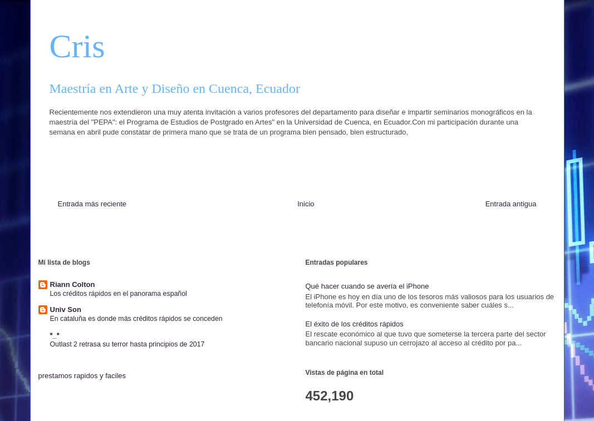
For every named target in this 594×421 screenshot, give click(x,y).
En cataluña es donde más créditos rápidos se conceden (136, 319)
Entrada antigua (511, 204)
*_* (55, 335)
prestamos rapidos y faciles (82, 376)
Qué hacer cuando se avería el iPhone (367, 286)
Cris (77, 46)
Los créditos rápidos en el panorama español (118, 294)
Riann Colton (72, 284)
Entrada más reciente (92, 204)
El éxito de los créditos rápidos (355, 324)
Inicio (305, 204)
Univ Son (65, 309)
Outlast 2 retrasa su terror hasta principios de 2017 (127, 344)
